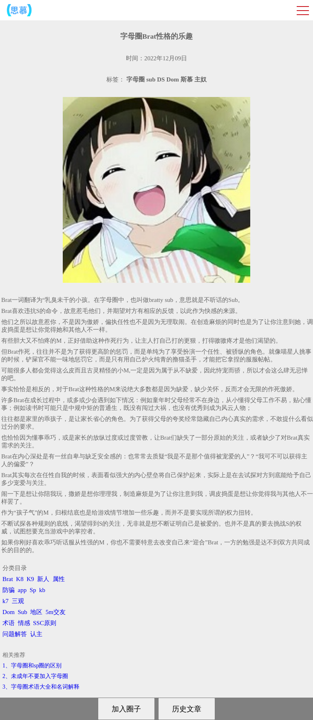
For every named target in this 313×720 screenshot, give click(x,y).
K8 (19, 579)
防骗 (8, 590)
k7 (5, 601)
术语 (8, 623)
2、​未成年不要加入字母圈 (35, 676)
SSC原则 (44, 623)
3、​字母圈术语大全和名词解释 (40, 687)
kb (42, 590)
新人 (43, 579)
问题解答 (14, 634)
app (22, 590)
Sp (33, 590)
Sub (22, 612)
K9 (30, 579)
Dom (8, 612)
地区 (36, 612)
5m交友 (56, 612)
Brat (7, 579)
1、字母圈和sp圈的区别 (32, 666)
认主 (36, 634)
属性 (59, 579)
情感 (24, 623)
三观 (18, 601)
